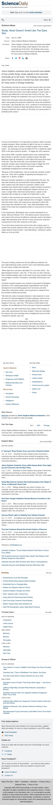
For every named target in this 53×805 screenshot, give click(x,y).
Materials (5, 415)
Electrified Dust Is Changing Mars (15, 584)
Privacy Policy (44, 782)
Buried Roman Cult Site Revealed (15, 578)
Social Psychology (12, 397)
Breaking (5, 573)
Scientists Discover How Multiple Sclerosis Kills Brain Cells (23, 565)
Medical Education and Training (14, 384)
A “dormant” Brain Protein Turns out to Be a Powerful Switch (25, 451)
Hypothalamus (37, 382)
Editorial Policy (20, 784)
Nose (34, 367)
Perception (9, 393)
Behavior (6, 633)
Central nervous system (40, 385)
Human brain (37, 374)
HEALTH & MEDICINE (8, 616)
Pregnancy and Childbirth (15, 379)
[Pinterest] (19, 58)
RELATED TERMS (35, 363)
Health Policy (8, 627)
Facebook (8, 751)
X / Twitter (8, 754)
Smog (34, 392)
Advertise (33, 782)
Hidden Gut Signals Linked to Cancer (16, 587)
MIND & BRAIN (6, 630)
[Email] (26, 58)
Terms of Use (33, 784)
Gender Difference (12, 404)
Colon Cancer (8, 623)
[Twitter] (16, 58)
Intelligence (10, 400)
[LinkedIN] (23, 58)
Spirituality (7, 650)
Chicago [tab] (47, 425)
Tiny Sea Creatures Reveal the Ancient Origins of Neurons (24, 529)
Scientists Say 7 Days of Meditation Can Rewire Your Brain (24, 672)
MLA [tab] (31, 425)
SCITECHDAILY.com (16, 545)
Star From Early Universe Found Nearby (17, 600)
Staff (16, 782)
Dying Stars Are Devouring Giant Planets (18, 597)
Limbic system (37, 378)
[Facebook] (12, 58)
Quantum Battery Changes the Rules (16, 591)
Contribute (24, 782)
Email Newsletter (11, 732)
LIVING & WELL (6, 643)
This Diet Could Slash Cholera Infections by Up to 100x (23, 676)
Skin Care (6, 653)
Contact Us (9, 775)
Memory (6, 637)
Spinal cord (36, 389)
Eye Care (9, 372)
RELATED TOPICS (8, 363)
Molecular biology (38, 371)
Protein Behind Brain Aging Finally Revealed (19, 581)
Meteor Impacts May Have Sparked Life (17, 604)
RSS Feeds (9, 735)
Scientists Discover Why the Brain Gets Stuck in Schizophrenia (24, 562)
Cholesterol (7, 620)
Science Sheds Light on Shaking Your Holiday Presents (23, 515)
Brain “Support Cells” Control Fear (15, 594)
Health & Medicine (9, 368)
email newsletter (35, 12)
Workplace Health (12, 375)
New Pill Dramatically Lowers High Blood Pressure (21, 607)
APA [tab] (38, 425)
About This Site (7, 782)
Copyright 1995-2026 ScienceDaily (17, 788)
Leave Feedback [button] (11, 772)
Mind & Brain (8, 389)
